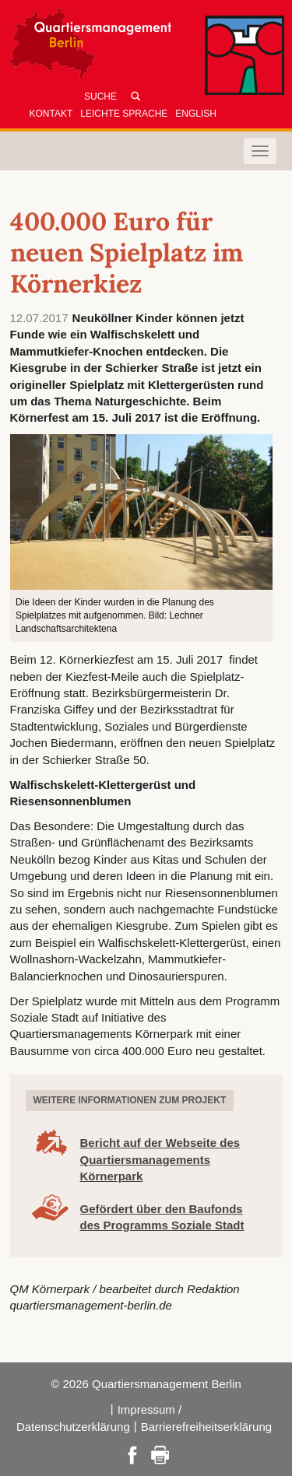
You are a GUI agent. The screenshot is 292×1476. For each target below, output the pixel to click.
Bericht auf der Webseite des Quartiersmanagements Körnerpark (160, 1159)
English (195, 113)
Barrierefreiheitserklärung (206, 1426)
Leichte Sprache (123, 113)
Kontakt (51, 113)
